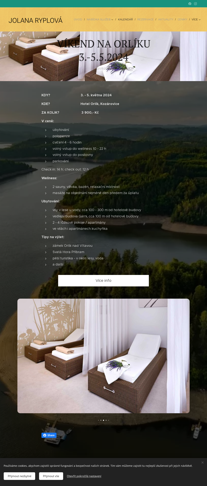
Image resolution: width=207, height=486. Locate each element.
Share (49, 435)
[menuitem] (84, 19)
